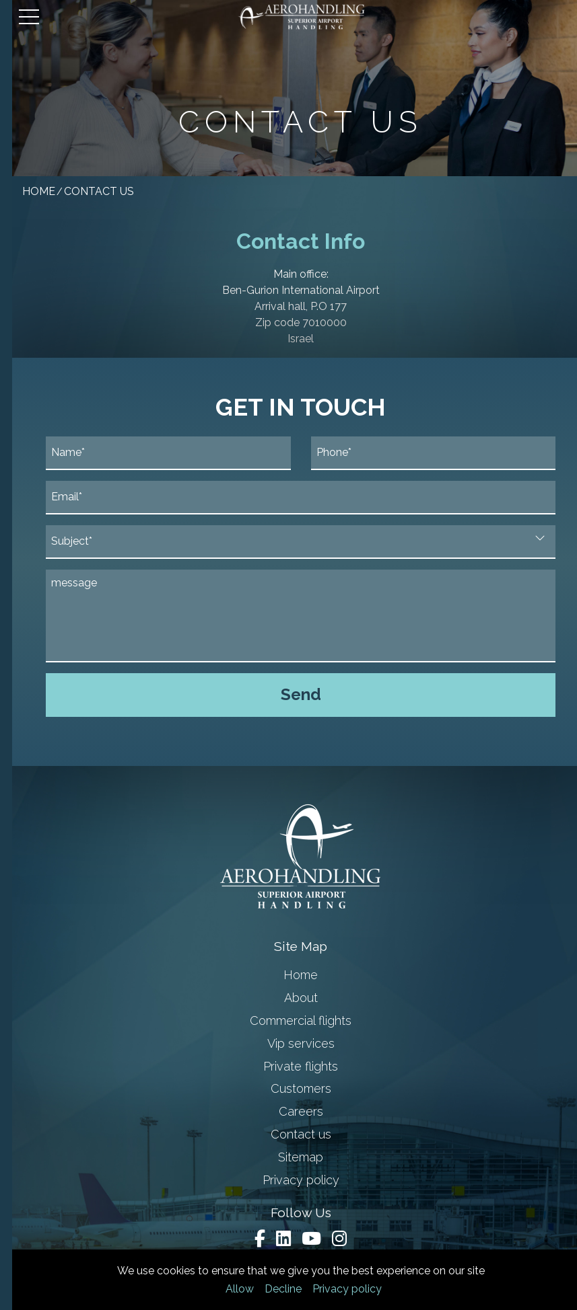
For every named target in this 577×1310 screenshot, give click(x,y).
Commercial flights (288, 1020)
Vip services (289, 1043)
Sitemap (288, 1157)
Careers (289, 1111)
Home (288, 975)
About (289, 998)
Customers (289, 1088)
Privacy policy (335, 1288)
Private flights (288, 1066)
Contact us (289, 1134)
